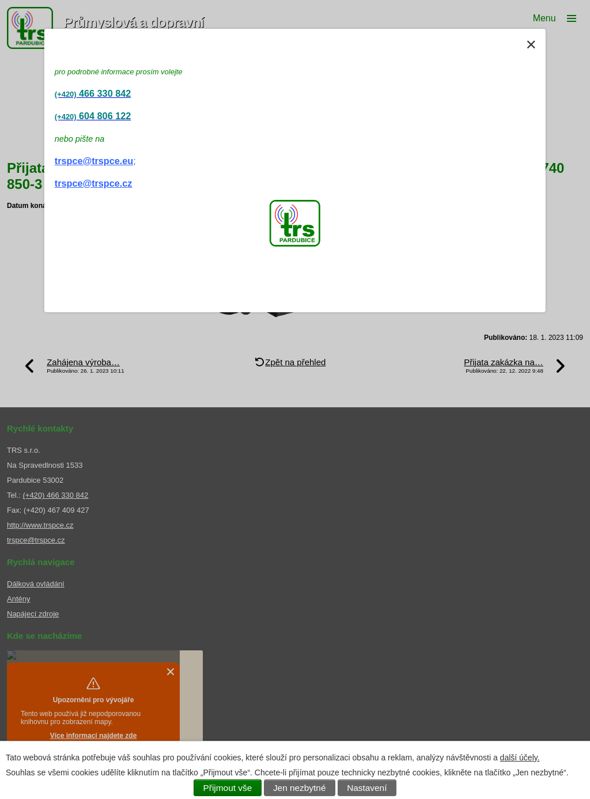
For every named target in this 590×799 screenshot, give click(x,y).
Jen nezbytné (299, 788)
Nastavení (367, 788)
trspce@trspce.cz (94, 183)
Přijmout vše (227, 788)
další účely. (520, 757)
